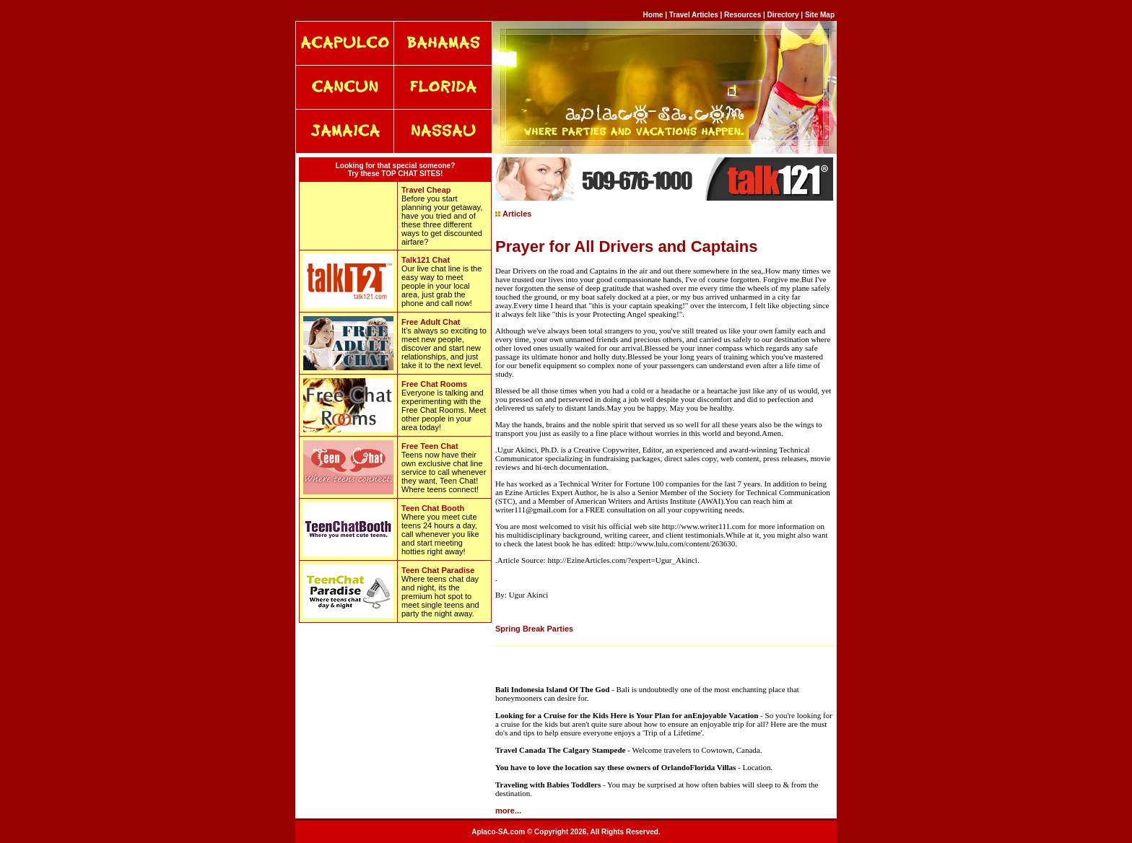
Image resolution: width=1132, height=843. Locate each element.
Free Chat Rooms (434, 384)
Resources (742, 15)
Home (653, 15)
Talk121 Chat (425, 259)
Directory (783, 15)
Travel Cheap (425, 189)
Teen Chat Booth (432, 508)
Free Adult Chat (431, 322)
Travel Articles (694, 15)
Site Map (820, 15)
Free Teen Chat (429, 446)
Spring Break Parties (534, 628)
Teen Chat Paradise (437, 570)
